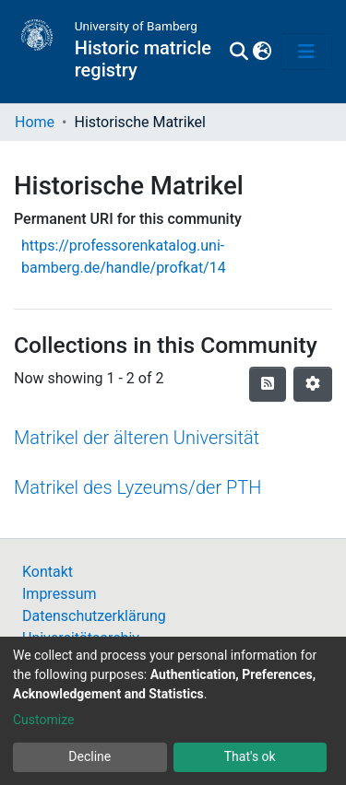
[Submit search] (238, 52)
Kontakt (47, 571)
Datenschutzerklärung (94, 616)
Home (34, 122)
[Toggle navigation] (306, 51)
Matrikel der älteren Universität (136, 438)
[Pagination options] (312, 384)
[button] (261, 52)
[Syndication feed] (267, 384)
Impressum (59, 594)
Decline (89, 756)
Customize (43, 719)
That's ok (250, 756)
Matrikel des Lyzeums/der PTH (137, 487)
